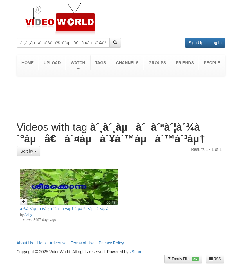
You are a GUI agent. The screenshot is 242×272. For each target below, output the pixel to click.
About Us (25, 243)
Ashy (28, 215)
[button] (78, 65)
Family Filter (183, 259)
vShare (136, 251)
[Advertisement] (122, 95)
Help (41, 243)
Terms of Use (82, 243)
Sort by (28, 151)
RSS (215, 259)
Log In (216, 42)
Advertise (58, 243)
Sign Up (196, 42)
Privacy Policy (111, 243)
